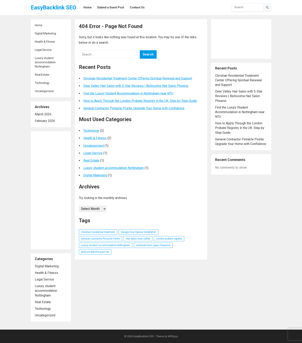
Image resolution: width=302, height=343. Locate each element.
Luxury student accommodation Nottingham (45, 62)
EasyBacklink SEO (53, 7)
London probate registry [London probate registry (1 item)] (169, 238)
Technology (42, 82)
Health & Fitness (45, 41)
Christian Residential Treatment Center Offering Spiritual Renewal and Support (137, 78)
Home (38, 25)
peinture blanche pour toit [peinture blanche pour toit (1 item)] (95, 251)
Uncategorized (44, 91)
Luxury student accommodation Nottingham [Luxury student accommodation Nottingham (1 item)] (105, 245)
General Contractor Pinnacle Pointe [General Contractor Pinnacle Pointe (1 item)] (100, 238)
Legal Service (43, 49)
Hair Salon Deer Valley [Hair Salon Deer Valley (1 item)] (138, 238)
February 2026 (45, 121)
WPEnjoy (173, 336)
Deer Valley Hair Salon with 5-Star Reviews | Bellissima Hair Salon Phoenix (135, 86)
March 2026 (43, 114)
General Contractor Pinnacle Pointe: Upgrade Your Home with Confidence (133, 108)
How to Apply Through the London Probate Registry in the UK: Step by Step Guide (140, 101)
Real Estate (42, 74)
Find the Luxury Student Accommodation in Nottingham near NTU (128, 93)
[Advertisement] (51, 190)
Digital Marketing (45, 33)
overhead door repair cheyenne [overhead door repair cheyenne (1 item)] (153, 245)
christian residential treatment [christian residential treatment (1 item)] (98, 232)
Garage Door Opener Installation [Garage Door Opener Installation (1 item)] (138, 232)
